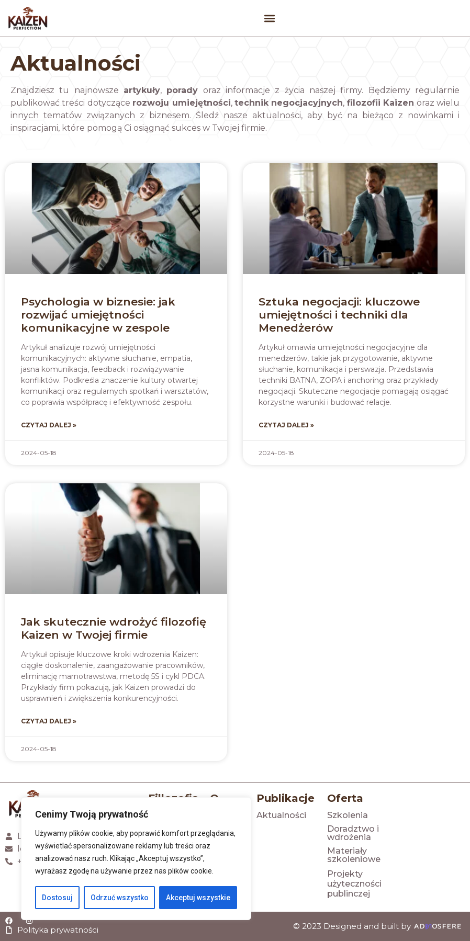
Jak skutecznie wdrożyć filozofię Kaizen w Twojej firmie (113, 628)
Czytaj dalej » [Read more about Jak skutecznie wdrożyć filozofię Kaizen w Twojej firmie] (48, 721)
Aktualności (281, 815)
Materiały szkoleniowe (354, 855)
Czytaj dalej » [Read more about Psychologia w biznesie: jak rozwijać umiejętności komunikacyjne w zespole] (48, 425)
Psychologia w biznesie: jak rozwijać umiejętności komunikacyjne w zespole (98, 314)
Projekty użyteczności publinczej (354, 884)
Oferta (345, 798)
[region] (136, 859)
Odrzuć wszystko (119, 897)
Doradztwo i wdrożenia (353, 833)
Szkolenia (347, 815)
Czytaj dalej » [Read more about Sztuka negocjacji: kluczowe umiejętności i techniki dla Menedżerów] (286, 425)
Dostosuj (57, 897)
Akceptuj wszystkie (198, 897)
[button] (269, 18)
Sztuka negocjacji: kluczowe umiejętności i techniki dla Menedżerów (339, 314)
